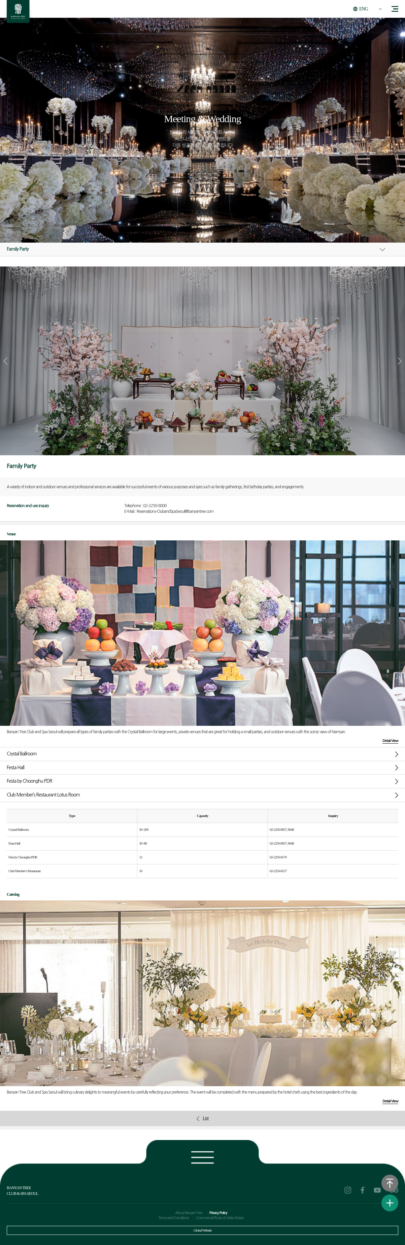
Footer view (202, 1156)
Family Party (18, 249)
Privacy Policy (218, 1213)
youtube (377, 1190)
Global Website (203, 1230)
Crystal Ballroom (22, 753)
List (203, 1118)
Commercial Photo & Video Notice (220, 1218)
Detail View (390, 741)
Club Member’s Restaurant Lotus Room (43, 794)
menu (395, 9)
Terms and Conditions (173, 1218)
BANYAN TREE (18, 13)
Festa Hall (15, 767)
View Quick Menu (389, 1203)
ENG (363, 8)
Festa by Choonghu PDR (29, 781)
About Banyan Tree (188, 1213)
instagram (347, 1190)
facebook (362, 1190)
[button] (400, 361)
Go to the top (389, 1183)
